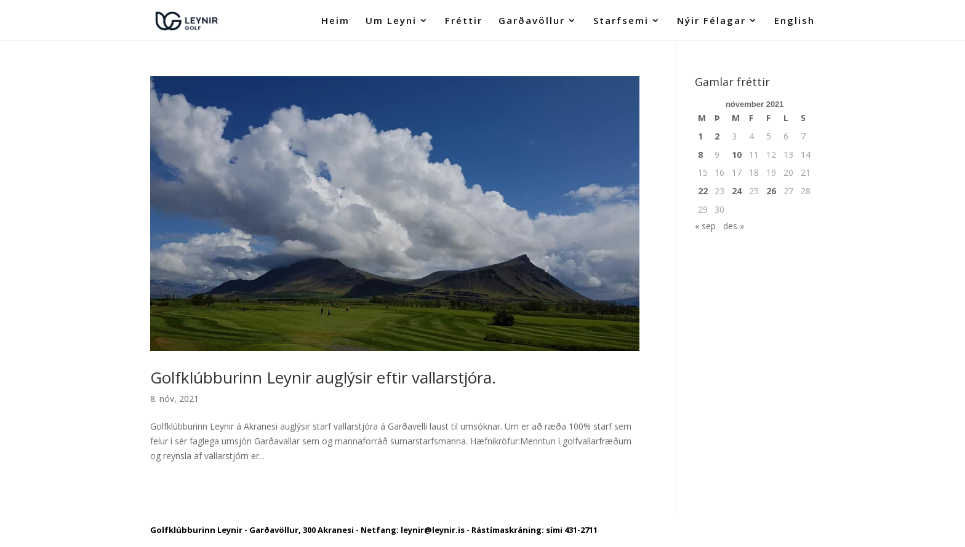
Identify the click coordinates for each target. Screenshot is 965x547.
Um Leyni (391, 21)
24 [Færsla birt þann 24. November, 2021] (737, 191)
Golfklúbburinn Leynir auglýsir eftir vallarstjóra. (323, 377)
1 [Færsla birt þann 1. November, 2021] (700, 136)
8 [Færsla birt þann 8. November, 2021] (700, 154)
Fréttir (463, 21)
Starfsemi (621, 21)
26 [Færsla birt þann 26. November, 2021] (771, 191)
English (794, 21)
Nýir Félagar (711, 21)
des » (733, 226)
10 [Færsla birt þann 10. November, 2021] (737, 154)
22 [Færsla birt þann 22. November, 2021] (703, 191)
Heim (335, 21)
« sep (705, 226)
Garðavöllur (532, 21)
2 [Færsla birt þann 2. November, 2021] (717, 136)
